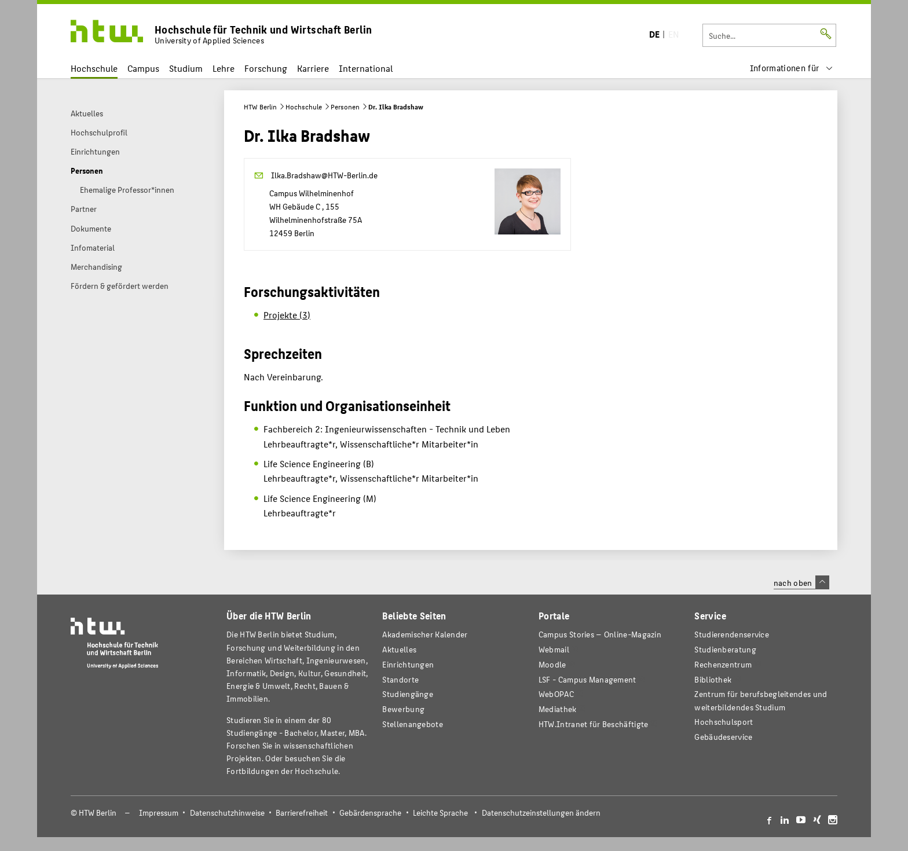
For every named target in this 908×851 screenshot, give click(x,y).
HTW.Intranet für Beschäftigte (594, 724)
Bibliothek (712, 679)
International (366, 68)
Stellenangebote (412, 724)
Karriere (313, 68)
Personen (345, 106)
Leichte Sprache (440, 812)
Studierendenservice (731, 634)
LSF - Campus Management (587, 679)
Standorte (400, 679)
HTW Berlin (260, 106)
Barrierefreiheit (302, 812)
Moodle (552, 664)
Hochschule (94, 68)
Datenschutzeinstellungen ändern (541, 812)
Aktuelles (399, 649)
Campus (143, 68)
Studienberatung (725, 649)
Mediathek (558, 709)
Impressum (158, 812)
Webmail (554, 649)
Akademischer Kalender (424, 634)
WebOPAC (556, 694)
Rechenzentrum (723, 664)
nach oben (801, 582)
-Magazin (600, 634)
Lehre (224, 68)
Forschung (265, 68)
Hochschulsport (723, 722)
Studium (186, 68)
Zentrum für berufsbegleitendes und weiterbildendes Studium (760, 700)
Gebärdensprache (370, 812)
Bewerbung (403, 709)
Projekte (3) (286, 314)
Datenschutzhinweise (227, 812)
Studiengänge (407, 694)
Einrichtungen (408, 664)
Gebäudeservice (723, 737)
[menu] (791, 68)
